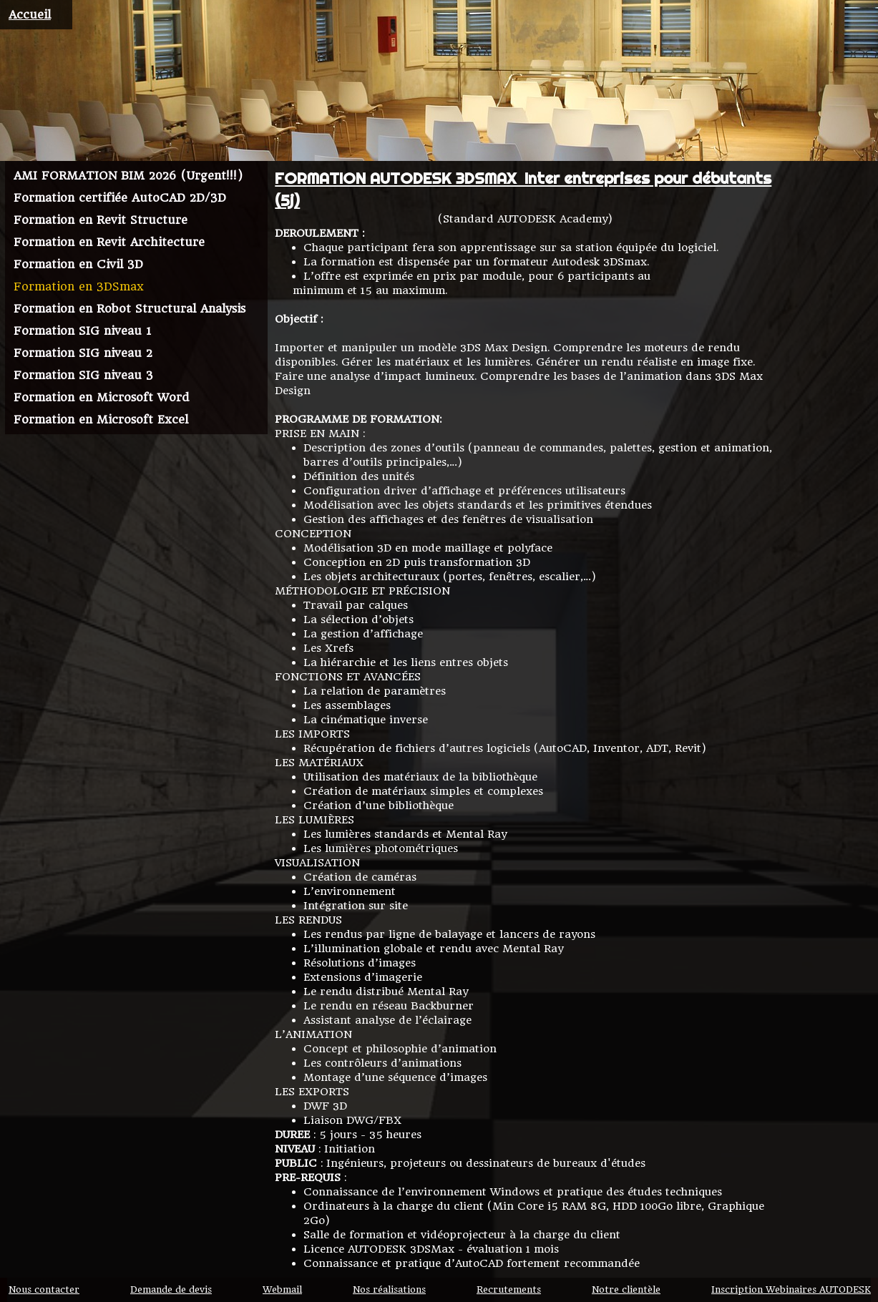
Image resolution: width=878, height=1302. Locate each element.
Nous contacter (44, 1290)
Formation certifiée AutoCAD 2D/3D (120, 198)
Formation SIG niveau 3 (83, 375)
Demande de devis (171, 1290)
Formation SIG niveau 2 (83, 353)
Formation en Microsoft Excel (101, 419)
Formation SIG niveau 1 (82, 331)
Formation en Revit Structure (100, 220)
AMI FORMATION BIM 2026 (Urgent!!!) (128, 175)
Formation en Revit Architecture (109, 242)
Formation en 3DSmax (79, 286)
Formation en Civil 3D (78, 264)
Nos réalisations (389, 1290)
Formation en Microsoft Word (101, 397)
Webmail (282, 1290)
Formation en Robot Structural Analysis (129, 308)
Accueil (30, 14)
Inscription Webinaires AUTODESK (791, 1290)
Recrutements (509, 1290)
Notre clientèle (626, 1290)
